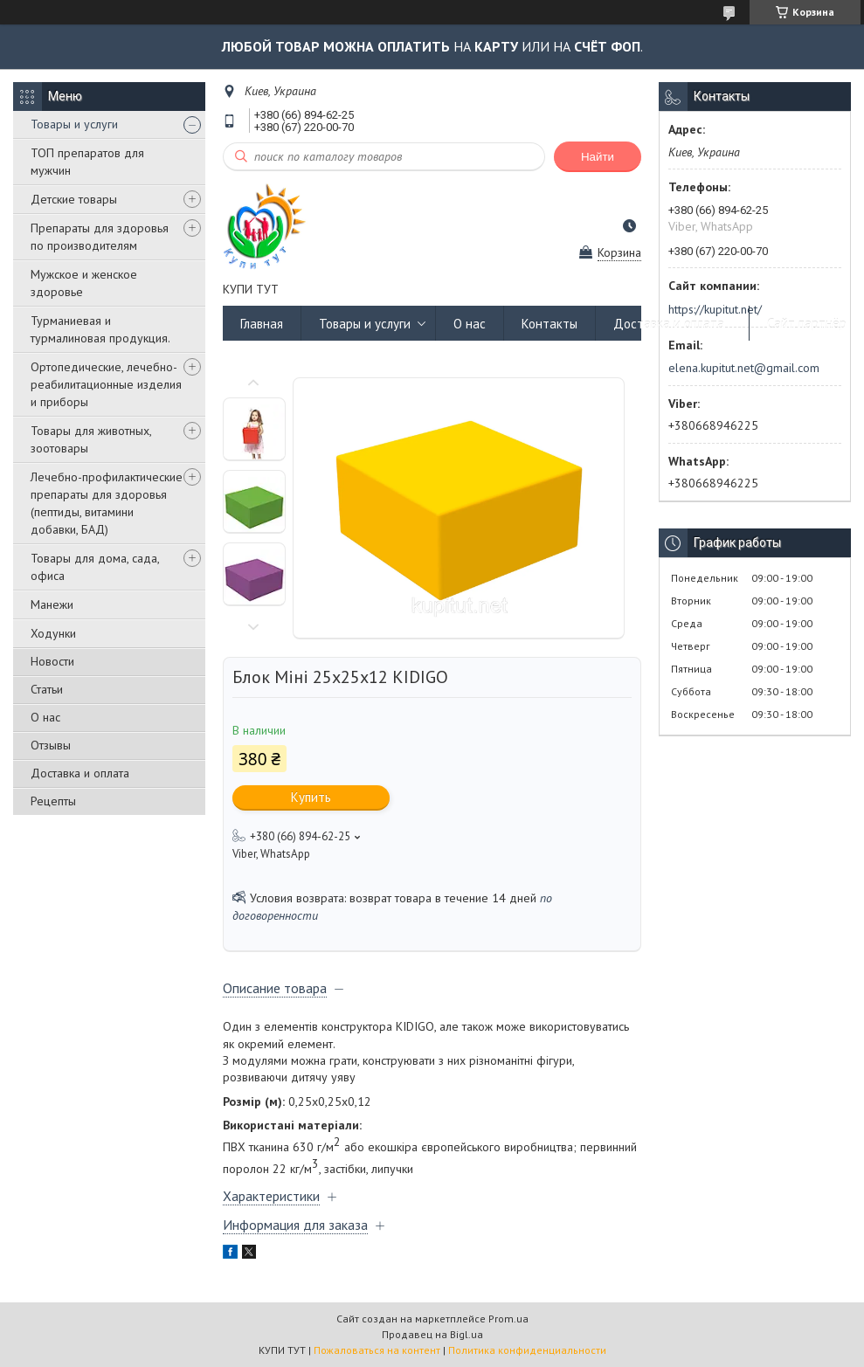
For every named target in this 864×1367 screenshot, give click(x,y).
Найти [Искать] (597, 156)
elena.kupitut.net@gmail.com (743, 368)
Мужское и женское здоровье (84, 283)
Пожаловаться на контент (377, 1350)
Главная (261, 323)
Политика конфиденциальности (527, 1350)
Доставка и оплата (80, 773)
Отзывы (51, 745)
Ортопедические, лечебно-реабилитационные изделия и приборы (106, 384)
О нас (45, 717)
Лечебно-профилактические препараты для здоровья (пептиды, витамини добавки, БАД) (107, 503)
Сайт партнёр (807, 323)
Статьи (47, 689)
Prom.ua (508, 1318)
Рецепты (53, 801)
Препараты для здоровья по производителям (100, 236)
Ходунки (53, 633)
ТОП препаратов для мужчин (87, 161)
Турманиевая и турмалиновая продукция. (100, 329)
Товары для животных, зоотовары (91, 439)
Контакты (549, 323)
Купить (311, 797)
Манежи (52, 604)
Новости (52, 661)
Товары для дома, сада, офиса (95, 566)
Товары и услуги (74, 124)
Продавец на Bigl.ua (432, 1334)
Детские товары (74, 199)
